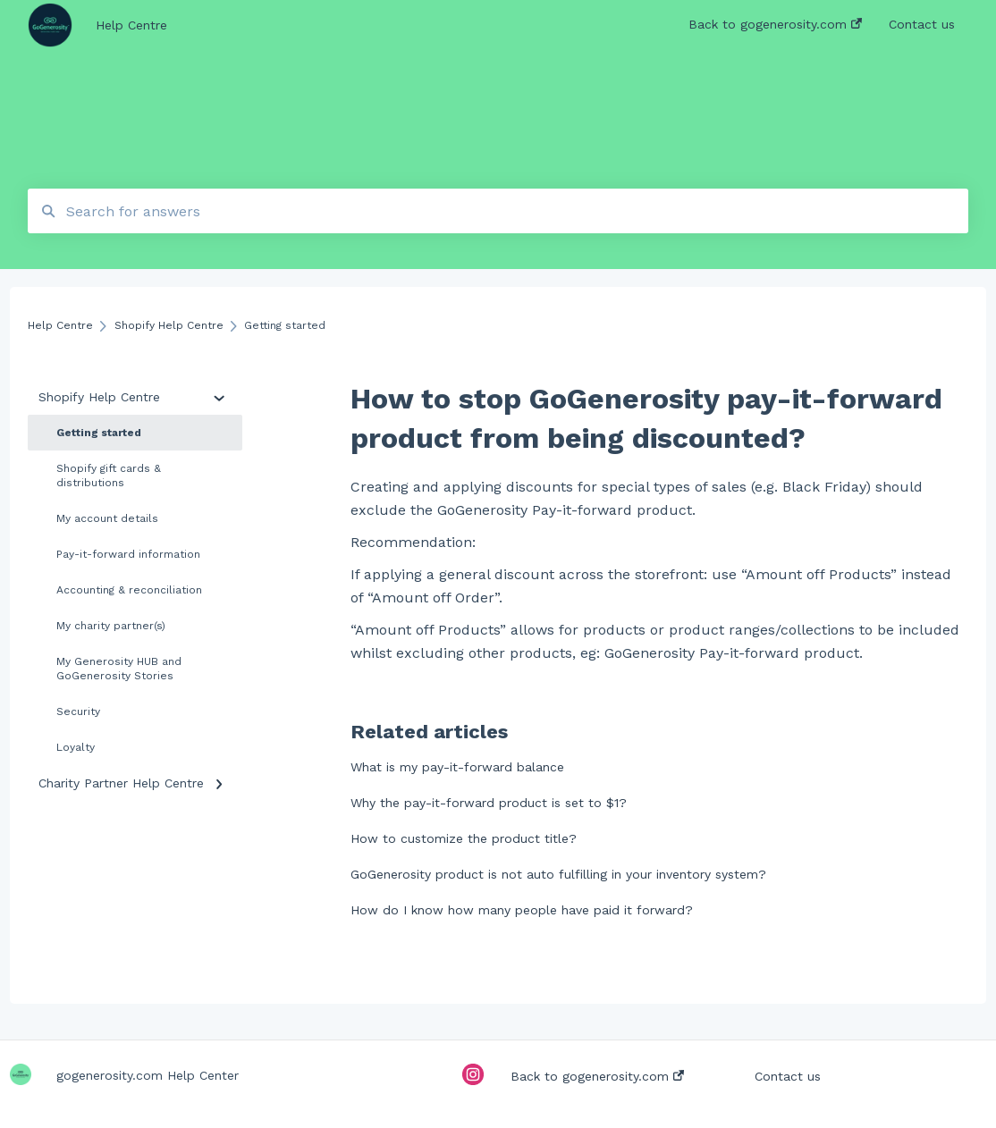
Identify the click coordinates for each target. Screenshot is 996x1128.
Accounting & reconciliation (129, 590)
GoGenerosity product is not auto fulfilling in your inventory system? (558, 874)
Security (78, 711)
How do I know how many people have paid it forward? (521, 910)
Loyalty (75, 747)
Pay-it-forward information (128, 554)
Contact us (788, 1076)
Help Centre (131, 25)
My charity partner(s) (110, 625)
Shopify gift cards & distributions (108, 475)
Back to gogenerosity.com (597, 1076)
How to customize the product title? (463, 838)
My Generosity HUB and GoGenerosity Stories (118, 668)
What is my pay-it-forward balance (457, 767)
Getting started (98, 432)
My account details (107, 518)
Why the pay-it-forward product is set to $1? (488, 802)
